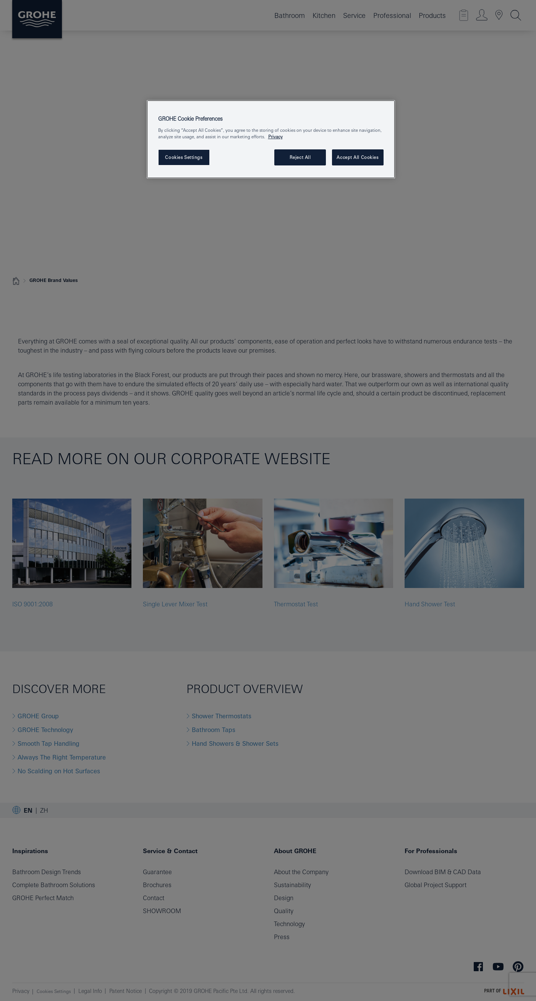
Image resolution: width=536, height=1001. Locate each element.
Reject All (300, 157)
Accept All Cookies (357, 157)
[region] (271, 139)
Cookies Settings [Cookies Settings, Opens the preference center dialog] (183, 157)
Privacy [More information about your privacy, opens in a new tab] (275, 136)
